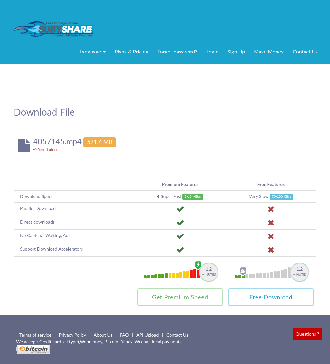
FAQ (124, 335)
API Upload (147, 335)
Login (212, 51)
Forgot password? (177, 51)
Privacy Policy (72, 335)
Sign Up (236, 51)
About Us (103, 335)
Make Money (269, 51)
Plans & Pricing (132, 51)
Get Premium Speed (180, 297)
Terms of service (35, 335)
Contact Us (305, 51)
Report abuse (45, 150)
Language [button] (93, 51)
